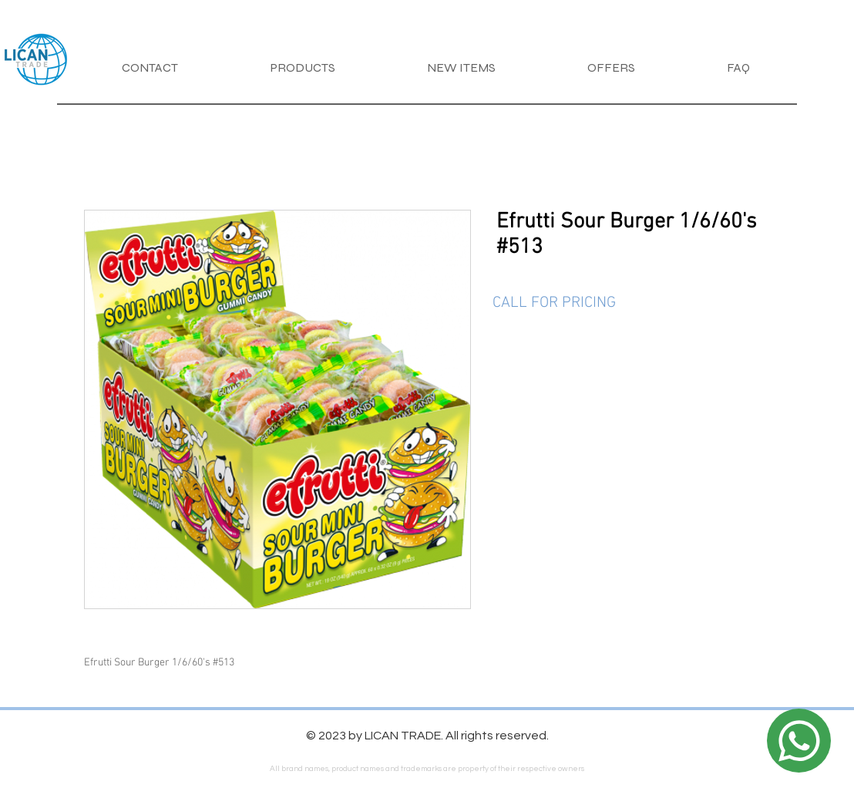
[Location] (799, 741)
